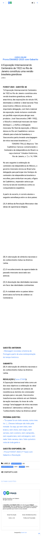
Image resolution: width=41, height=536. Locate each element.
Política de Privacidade (29, 518)
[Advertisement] (20, 32)
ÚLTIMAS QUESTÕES (8, 481)
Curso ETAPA (20, 379)
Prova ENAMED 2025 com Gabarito (20, 59)
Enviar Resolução (11, 515)
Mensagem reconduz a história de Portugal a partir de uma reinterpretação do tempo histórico (19, 354)
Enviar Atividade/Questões (29, 515)
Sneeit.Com (24, 532)
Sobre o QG (12, 518)
